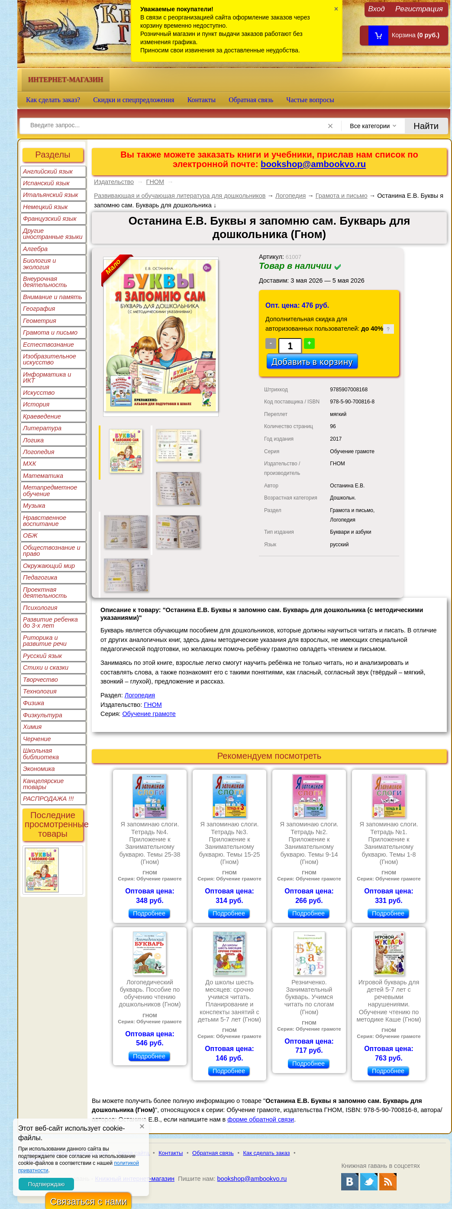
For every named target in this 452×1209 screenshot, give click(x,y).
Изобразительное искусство (49, 359)
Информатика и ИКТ (47, 377)
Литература (42, 428)
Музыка (34, 505)
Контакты (201, 99)
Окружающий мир (49, 565)
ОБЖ (30, 535)
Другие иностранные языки (53, 233)
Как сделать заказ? (53, 99)
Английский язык (48, 171)
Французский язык (49, 218)
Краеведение (42, 416)
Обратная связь (251, 99)
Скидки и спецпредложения (133, 99)
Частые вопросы (310, 99)
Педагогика (40, 577)
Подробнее (149, 913)
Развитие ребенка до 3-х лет (50, 622)
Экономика (39, 768)
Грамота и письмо (50, 332)
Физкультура (42, 715)
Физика (33, 703)
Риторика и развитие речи (45, 640)
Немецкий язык (45, 206)
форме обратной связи (260, 1119)
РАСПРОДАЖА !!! (48, 798)
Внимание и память (52, 296)
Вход (376, 8)
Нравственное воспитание (44, 520)
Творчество (40, 679)
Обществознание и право (52, 550)
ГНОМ (155, 181)
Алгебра (35, 248)
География (39, 308)
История (36, 404)
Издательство (114, 181)
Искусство (39, 392)
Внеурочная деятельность (45, 281)
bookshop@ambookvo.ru (313, 164)
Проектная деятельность (45, 592)
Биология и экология (39, 263)
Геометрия (39, 320)
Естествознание (48, 344)
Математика (43, 475)
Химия (32, 726)
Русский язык (42, 655)
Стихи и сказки (45, 667)
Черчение (37, 738)
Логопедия (39, 451)
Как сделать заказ (266, 1153)
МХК (29, 463)
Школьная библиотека (41, 753)
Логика (33, 440)
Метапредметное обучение (50, 490)
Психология (40, 607)
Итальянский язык (50, 194)
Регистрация (419, 8)
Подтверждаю (46, 1184)
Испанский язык (46, 183)
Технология (40, 691)
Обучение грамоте (148, 713)
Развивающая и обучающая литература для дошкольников (180, 195)
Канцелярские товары (43, 783)
